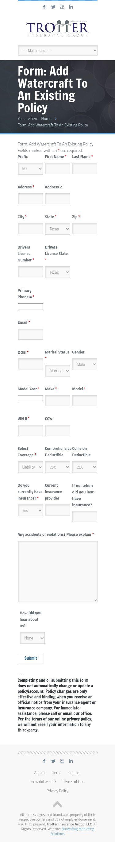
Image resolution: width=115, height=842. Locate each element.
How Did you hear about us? (30, 619)
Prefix (23, 156)
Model (79, 389)
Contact (74, 773)
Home (46, 118)
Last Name (82, 156)
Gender (78, 352)
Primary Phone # (26, 293)
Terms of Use (73, 782)
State (50, 217)
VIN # (24, 418)
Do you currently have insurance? (30, 491)
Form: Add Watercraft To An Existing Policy (53, 125)
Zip (76, 217)
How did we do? (43, 782)
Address (26, 187)
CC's (48, 418)
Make (51, 389)
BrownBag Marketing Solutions (72, 831)
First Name (55, 156)
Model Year (29, 389)
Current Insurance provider (53, 491)
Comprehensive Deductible (58, 451)
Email (24, 322)
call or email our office (71, 713)
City (22, 217)
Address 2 (53, 187)
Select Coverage (27, 451)
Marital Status (57, 355)
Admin (39, 773)
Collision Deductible (81, 451)
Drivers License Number (26, 253)
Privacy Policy (58, 791)
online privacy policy (73, 719)
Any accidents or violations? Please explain (56, 534)
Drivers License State (56, 253)
